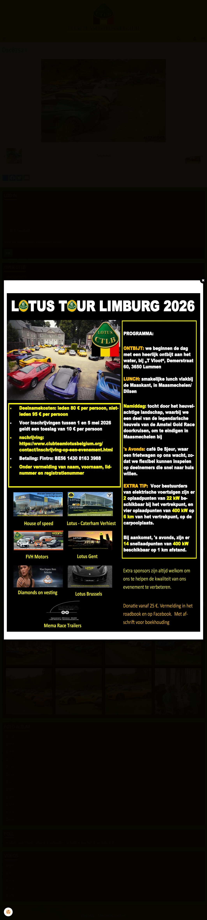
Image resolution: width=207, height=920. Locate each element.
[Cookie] (8, 912)
